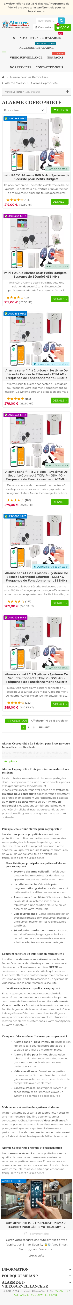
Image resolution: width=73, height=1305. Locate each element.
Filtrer (61, 110)
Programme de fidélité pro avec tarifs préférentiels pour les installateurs (38, 7)
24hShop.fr (61, 1291)
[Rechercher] (61, 20)
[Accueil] (3, 77)
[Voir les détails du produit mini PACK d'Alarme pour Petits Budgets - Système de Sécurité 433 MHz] (36, 241)
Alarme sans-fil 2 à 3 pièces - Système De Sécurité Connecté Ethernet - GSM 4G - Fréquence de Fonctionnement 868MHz (36, 576)
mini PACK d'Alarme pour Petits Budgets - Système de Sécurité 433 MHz (36, 274)
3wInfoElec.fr (21, 1295)
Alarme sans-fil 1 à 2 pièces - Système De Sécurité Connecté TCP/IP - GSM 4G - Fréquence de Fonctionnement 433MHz (36, 475)
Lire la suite (36, 1255)
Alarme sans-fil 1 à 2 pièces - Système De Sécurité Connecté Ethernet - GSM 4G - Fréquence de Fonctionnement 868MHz (36, 374)
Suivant (45, 727)
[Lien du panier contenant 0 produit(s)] (63, 27)
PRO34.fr (54, 1295)
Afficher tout (17, 720)
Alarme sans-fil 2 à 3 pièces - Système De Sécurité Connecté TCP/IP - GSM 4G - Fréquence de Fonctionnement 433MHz (36, 678)
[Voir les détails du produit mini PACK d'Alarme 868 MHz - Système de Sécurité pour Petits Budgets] (36, 143)
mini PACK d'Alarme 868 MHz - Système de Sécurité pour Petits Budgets (36, 177)
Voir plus (10, 761)
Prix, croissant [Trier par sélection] (12, 110)
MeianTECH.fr (39, 1295)
